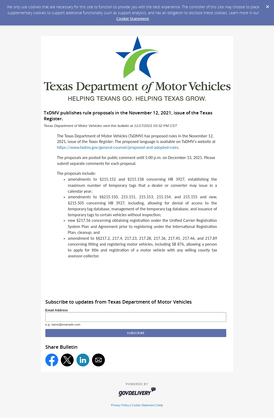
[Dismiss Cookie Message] (267, 5)
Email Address (56, 310)
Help (160, 405)
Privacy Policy (120, 405)
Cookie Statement (132, 18)
